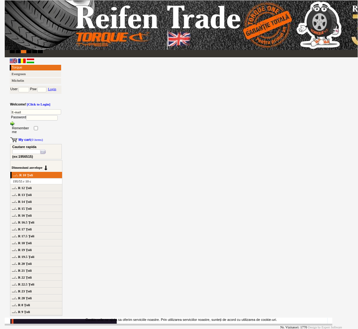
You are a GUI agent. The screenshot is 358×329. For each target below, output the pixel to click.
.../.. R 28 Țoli (22, 298)
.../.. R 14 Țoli (22, 201)
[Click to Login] (38, 104)
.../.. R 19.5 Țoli (23, 257)
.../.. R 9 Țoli (21, 312)
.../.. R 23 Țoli (22, 291)
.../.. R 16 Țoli (22, 215)
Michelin (18, 80)
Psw (33, 89)
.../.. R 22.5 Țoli (23, 284)
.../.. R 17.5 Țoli (23, 236)
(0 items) (30, 139)
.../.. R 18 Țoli (22, 243)
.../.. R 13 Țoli (22, 195)
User (14, 89)
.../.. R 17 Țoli (22, 229)
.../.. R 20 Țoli (22, 263)
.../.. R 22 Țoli (22, 277)
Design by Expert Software (325, 327)
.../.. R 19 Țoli (22, 250)
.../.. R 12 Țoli (22, 188)
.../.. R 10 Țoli (23, 175)
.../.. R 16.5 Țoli (23, 222)
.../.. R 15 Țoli (22, 208)
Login (52, 89)
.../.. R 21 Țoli (22, 270)
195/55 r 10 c (22, 181)
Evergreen (19, 74)
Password (18, 117)
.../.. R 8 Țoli (21, 305)
